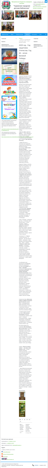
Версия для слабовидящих (46, 1)
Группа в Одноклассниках (8, 454)
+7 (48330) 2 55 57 (10, 443)
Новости (20, 38)
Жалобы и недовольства (38, 8)
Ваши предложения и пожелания (39, 6)
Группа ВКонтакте (6, 451)
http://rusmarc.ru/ (8, 459)
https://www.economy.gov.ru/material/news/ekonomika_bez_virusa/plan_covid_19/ (17, 136)
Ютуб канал (5, 456)
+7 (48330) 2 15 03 (12, 441)
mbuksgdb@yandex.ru (40, 4)
